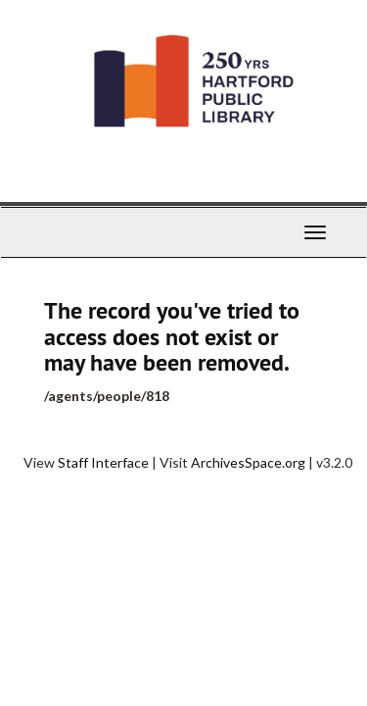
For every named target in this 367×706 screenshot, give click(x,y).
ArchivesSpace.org (248, 462)
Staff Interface (103, 462)
